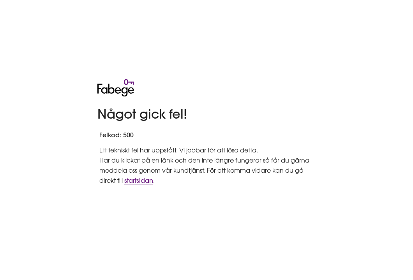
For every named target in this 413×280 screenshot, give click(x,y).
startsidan (138, 180)
